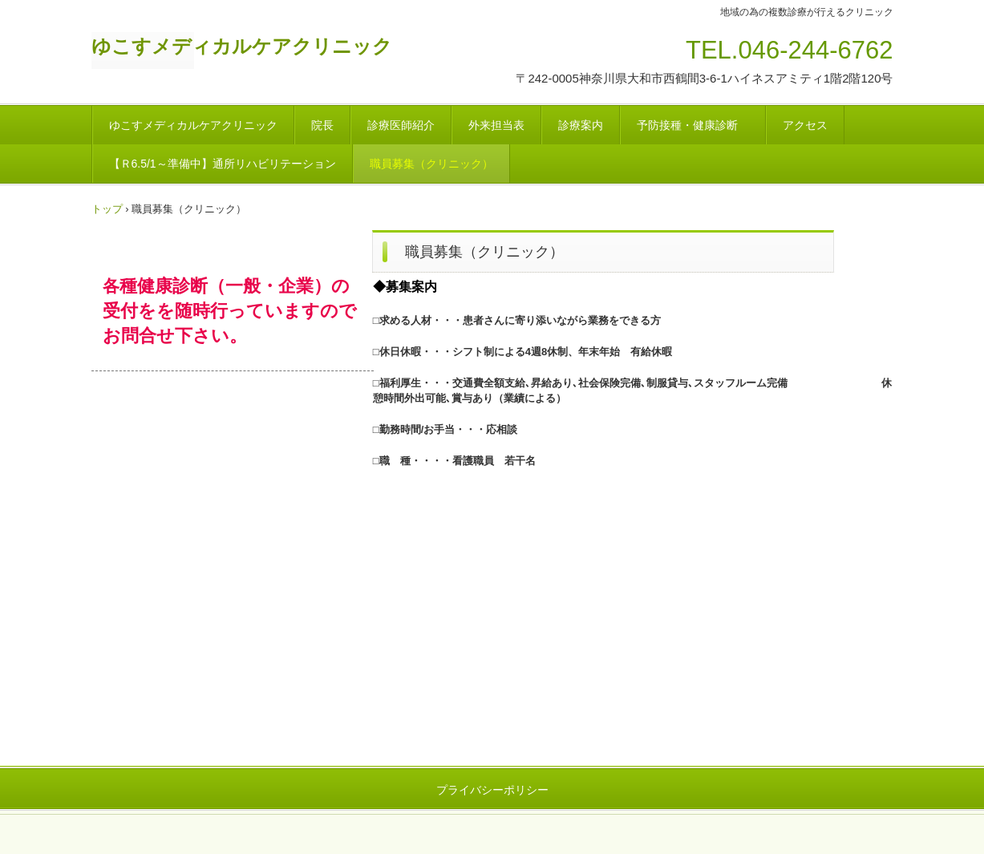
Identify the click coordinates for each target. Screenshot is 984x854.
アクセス (805, 125)
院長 (322, 125)
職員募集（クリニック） (431, 163)
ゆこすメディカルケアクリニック (241, 46)
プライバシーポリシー (492, 789)
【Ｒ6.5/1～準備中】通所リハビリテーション (222, 163)
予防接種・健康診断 (693, 125)
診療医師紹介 (401, 125)
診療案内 (580, 125)
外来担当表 (496, 125)
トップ (107, 209)
